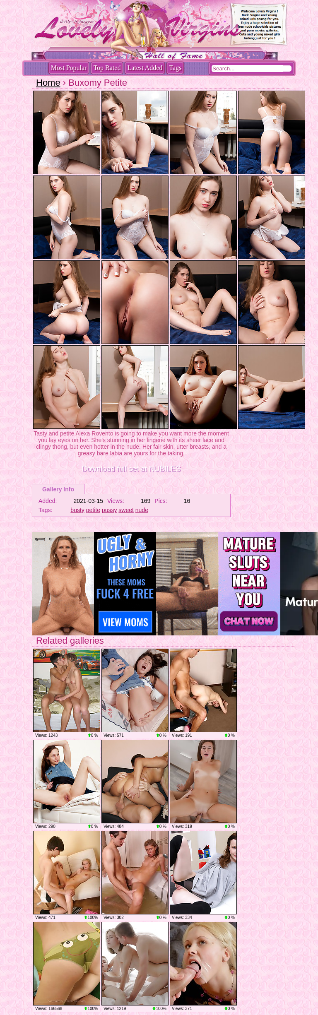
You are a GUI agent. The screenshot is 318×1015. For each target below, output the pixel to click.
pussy (109, 510)
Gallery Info (58, 489)
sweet (126, 510)
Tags (175, 67)
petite (93, 510)
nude (141, 510)
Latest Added (144, 67)
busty (77, 510)
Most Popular (69, 67)
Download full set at (131, 469)
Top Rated (106, 67)
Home (48, 82)
